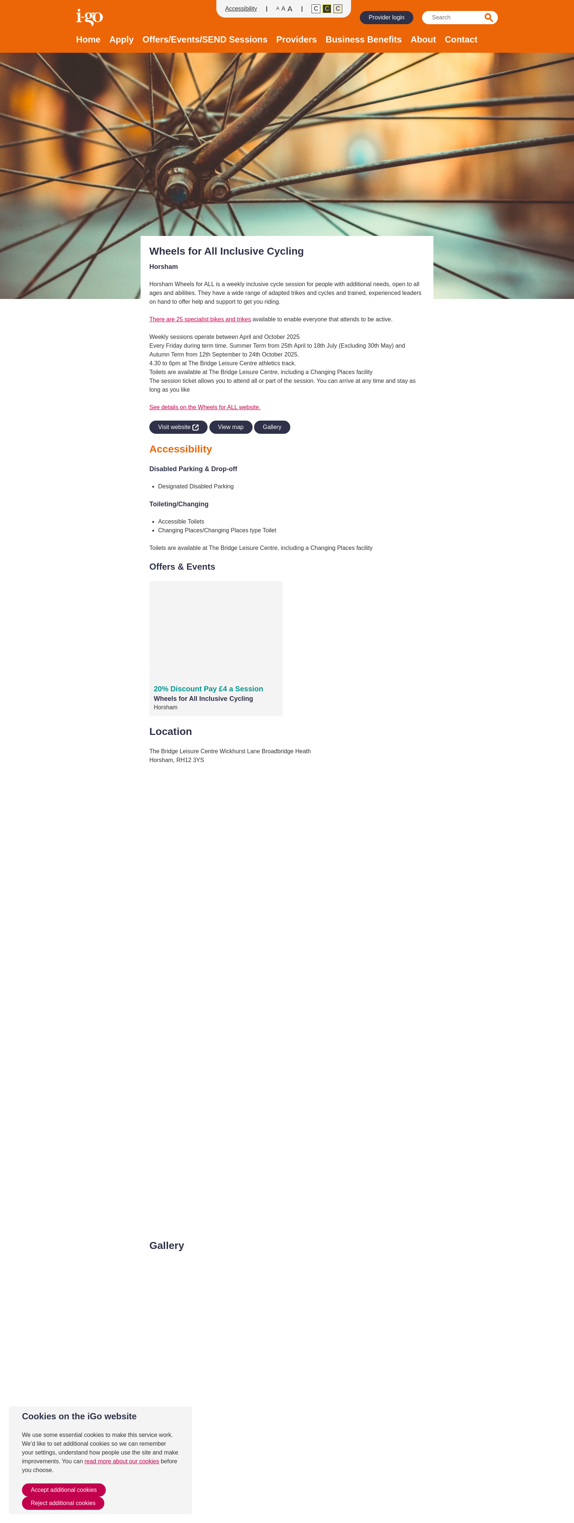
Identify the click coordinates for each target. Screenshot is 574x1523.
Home (88, 39)
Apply (121, 39)
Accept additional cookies (64, 1490)
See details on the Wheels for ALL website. (205, 407)
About (423, 39)
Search (489, 17)
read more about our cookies (122, 1461)
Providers (296, 39)
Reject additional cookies (63, 1503)
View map (231, 427)
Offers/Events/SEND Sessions (204, 39)
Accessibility (241, 8)
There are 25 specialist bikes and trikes (200, 319)
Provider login (387, 17)
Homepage (90, 17)
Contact (461, 39)
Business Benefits (364, 39)
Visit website (174, 426)
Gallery (272, 427)
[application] (287, 1001)
